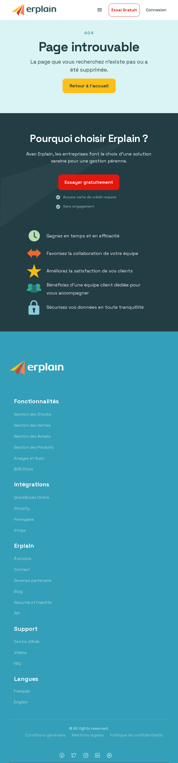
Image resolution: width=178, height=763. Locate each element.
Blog (18, 595)
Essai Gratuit (124, 10)
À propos (23, 562)
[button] (99, 10)
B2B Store (23, 473)
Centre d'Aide (27, 645)
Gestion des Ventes (32, 429)
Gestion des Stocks (32, 418)
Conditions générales (45, 735)
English (21, 702)
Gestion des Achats (32, 440)
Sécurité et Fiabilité (33, 606)
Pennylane (24, 523)
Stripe (20, 534)
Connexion (156, 10)
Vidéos (20, 656)
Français (22, 691)
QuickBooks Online (31, 501)
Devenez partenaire (32, 584)
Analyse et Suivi (29, 462)
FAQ (17, 667)
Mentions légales (88, 735)
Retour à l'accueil (89, 86)
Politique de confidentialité (136, 735)
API (17, 617)
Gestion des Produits (34, 451)
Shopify (22, 512)
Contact (22, 573)
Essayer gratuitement (89, 182)
